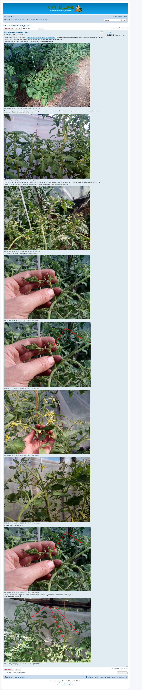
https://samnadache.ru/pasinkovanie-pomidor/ (41, 37)
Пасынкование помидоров (16, 25)
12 (113, 34)
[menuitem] (13, 16)
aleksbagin (109, 32)
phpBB (62, 681)
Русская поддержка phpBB (65, 682)
